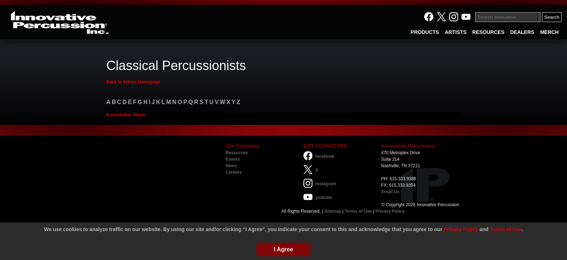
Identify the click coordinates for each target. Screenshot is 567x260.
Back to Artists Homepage (133, 81)
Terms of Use (358, 211)
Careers (234, 172)
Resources (237, 152)
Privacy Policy (390, 211)
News (231, 165)
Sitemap (332, 211)
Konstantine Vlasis (125, 114)
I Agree (283, 249)
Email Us (390, 191)
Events (233, 159)
